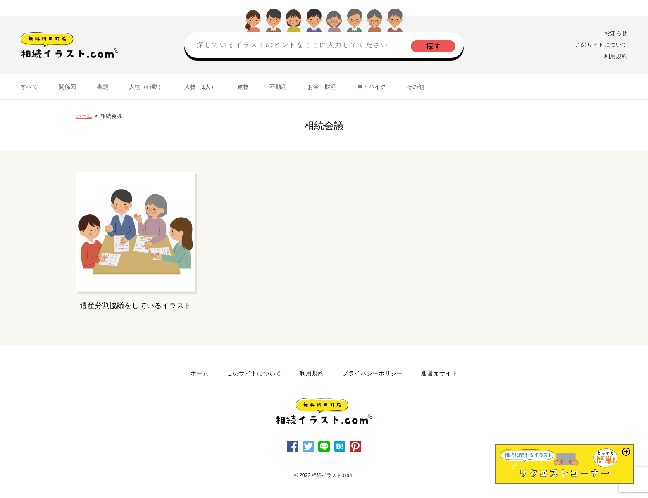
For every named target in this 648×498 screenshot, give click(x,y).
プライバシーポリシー (372, 373)
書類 (102, 86)
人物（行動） (146, 86)
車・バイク (371, 86)
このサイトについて (601, 44)
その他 (415, 86)
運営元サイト (439, 373)
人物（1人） (200, 86)
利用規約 (615, 56)
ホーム (84, 116)
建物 (243, 86)
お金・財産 (321, 86)
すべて (29, 86)
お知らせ (615, 33)
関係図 (67, 86)
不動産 (278, 86)
